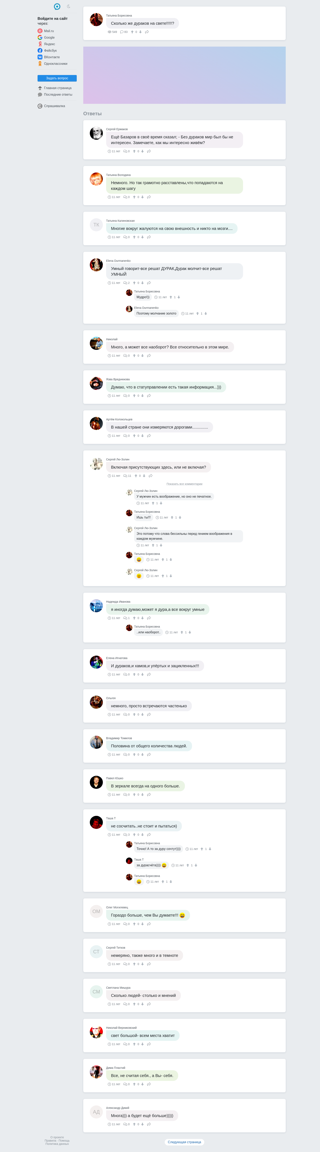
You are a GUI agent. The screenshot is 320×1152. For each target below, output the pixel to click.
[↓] (140, 32)
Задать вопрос (57, 78)
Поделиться (146, 31)
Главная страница (54, 88)
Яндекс (46, 43)
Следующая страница (184, 1142)
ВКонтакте (49, 57)
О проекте (57, 1137)
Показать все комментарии (184, 484)
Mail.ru (46, 30)
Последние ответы (55, 94)
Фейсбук (47, 50)
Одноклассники (52, 63)
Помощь (64, 1140)
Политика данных (57, 1143)
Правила (50, 1140)
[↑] (133, 32)
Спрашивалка (51, 106)
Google (46, 37)
